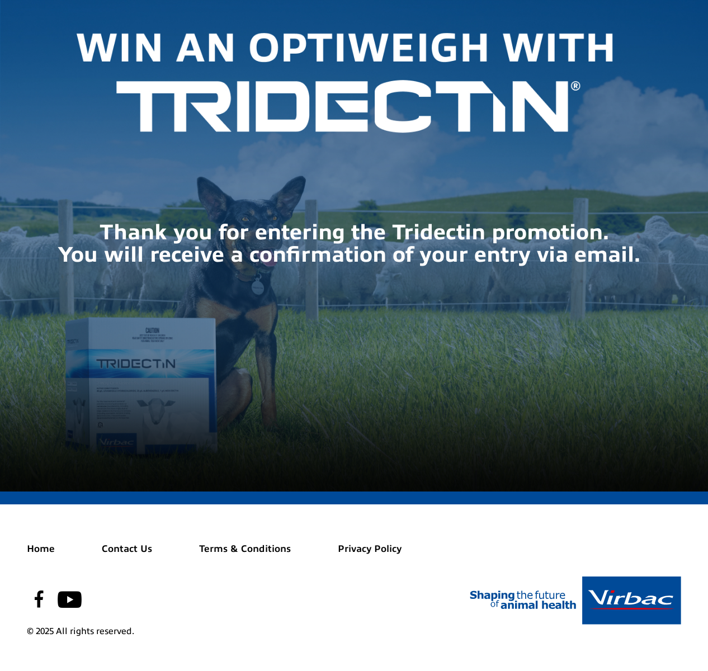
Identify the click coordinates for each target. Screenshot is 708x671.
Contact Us (127, 549)
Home (41, 549)
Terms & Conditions (245, 549)
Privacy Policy (370, 549)
